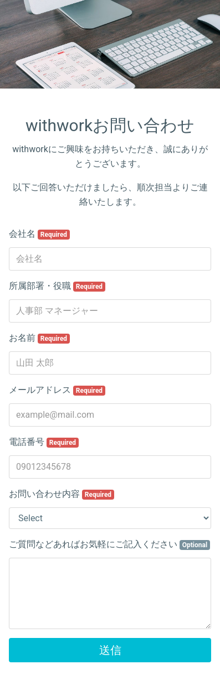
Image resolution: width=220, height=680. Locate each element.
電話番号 (44, 442)
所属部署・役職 (57, 286)
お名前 (39, 338)
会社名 (39, 234)
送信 (110, 650)
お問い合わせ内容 (61, 494)
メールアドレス (57, 390)
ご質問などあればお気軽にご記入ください (109, 544)
